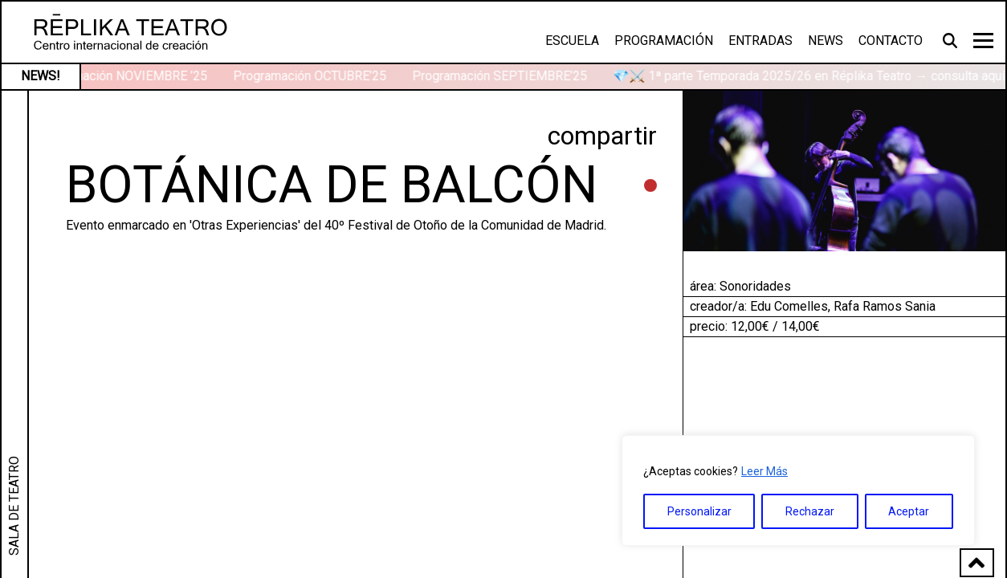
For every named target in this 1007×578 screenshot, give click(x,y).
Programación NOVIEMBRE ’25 (122, 75)
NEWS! (40, 75)
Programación (663, 40)
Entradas (760, 40)
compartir (602, 135)
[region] (798, 490)
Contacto (890, 40)
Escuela (572, 40)
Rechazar (809, 511)
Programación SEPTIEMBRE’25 (501, 75)
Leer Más (764, 471)
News (825, 40)
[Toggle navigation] (983, 40)
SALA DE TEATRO (14, 506)
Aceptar (908, 511)
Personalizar (699, 511)
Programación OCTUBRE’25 (311, 75)
